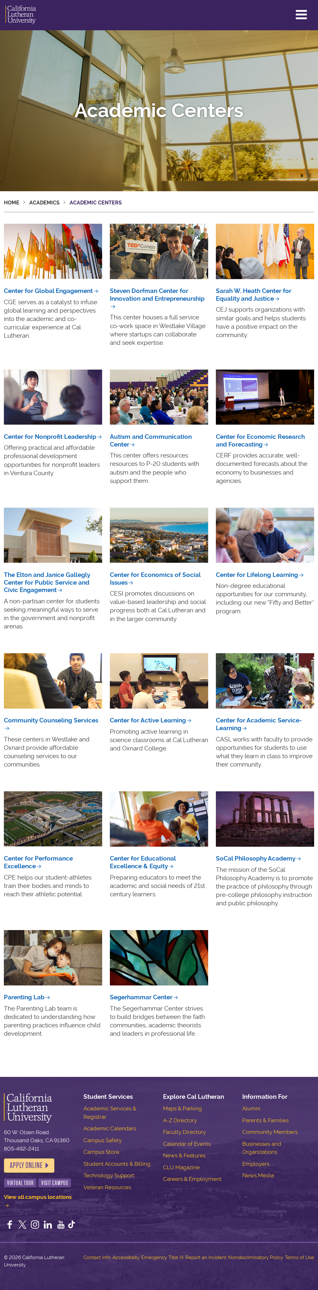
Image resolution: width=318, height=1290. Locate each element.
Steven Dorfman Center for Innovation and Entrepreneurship (157, 294)
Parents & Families (265, 1120)
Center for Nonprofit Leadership (50, 436)
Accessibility (126, 1257)
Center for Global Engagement (48, 291)
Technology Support (108, 1175)
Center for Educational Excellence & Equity (143, 862)
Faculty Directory (184, 1132)
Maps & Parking (182, 1108)
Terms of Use (299, 1257)
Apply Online (26, 1165)
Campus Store (101, 1152)
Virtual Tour (20, 1183)
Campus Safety (102, 1140)
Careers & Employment (192, 1179)
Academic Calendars (109, 1128)
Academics (44, 203)
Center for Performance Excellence (38, 862)
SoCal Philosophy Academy (255, 858)
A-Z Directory (180, 1120)
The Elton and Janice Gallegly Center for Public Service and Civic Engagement (47, 582)
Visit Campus (54, 1183)
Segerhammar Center (141, 997)
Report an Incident (205, 1257)
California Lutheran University (20, 15)
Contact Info (97, 1257)
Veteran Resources (107, 1187)
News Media (258, 1175)
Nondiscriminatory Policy (255, 1257)
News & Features (184, 1155)
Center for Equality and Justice (253, 294)
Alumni (251, 1108)
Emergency (154, 1257)
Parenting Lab (24, 997)
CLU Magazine (181, 1167)
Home (11, 203)
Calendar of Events (187, 1144)
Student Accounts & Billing (116, 1164)
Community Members (270, 1132)
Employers (255, 1164)
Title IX (176, 1257)
